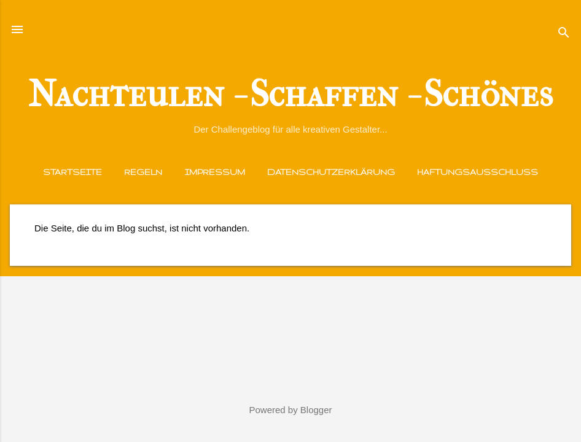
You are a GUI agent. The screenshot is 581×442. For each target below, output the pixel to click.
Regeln (143, 172)
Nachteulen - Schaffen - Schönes (290, 94)
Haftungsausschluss (477, 172)
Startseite (72, 172)
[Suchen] (563, 33)
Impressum (215, 172)
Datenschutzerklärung (331, 172)
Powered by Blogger (290, 410)
